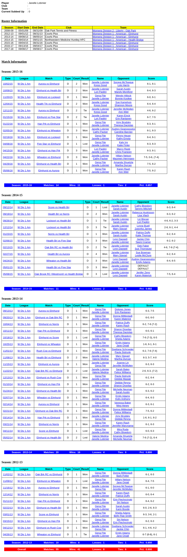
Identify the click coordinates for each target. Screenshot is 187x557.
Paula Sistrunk (123, 352)
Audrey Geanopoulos (123, 129)
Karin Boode (123, 509)
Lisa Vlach (143, 215)
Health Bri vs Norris (58, 214)
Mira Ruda (122, 429)
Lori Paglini (100, 91)
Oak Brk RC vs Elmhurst (48, 370)
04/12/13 (8, 527)
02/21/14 (8, 410)
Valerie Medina (100, 358)
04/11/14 (8, 430)
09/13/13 (8, 310)
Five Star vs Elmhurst (49, 143)
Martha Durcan (123, 165)
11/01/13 (8, 350)
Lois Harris (123, 85)
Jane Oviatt (122, 345)
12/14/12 (8, 494)
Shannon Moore (123, 105)
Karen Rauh (123, 169)
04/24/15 (8, 260)
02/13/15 (8, 247)
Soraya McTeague (124, 82)
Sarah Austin (123, 88)
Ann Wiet (123, 111)
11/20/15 (8, 97)
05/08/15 (8, 274)
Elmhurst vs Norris (49, 324)
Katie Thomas (143, 235)
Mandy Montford (123, 91)
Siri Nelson (123, 502)
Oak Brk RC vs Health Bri (59, 247)
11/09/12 (8, 481)
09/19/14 (8, 214)
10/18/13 (8, 337)
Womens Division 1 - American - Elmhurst (115, 33)
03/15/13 (8, 521)
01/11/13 (8, 501)
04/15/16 (8, 150)
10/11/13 (8, 330)
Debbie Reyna (123, 382)
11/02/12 (8, 474)
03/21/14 (8, 424)
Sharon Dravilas (123, 329)
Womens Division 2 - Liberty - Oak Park (114, 30)
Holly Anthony (122, 398)
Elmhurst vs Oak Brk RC (48, 317)
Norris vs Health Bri (58, 234)
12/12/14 (8, 227)
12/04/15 (8, 103)
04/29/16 (8, 163)
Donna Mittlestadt (122, 316)
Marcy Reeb (123, 149)
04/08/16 (8, 143)
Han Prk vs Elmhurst (49, 123)
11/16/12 (8, 487)
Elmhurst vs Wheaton (49, 130)
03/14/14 (8, 417)
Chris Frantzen (123, 151)
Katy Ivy (123, 142)
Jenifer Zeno (143, 272)
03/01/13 (8, 514)
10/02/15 (8, 83)
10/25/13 (8, 344)
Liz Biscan (143, 219)
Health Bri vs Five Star (58, 240)
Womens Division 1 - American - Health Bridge (118, 39)
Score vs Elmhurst (49, 430)
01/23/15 (8, 234)
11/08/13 (8, 357)
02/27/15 (8, 254)
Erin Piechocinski (122, 499)
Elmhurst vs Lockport (48, 97)
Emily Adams (143, 262)
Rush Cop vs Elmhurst (48, 350)
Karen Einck (123, 115)
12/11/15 (8, 110)
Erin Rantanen (123, 118)
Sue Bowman (143, 252)
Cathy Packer (100, 131)
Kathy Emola (123, 138)
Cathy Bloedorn (143, 205)
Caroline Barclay (123, 131)
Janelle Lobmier (100, 82)
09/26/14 (8, 220)
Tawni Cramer (143, 242)
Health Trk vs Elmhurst (48, 103)
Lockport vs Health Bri (59, 220)
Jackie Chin (143, 239)
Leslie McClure (143, 255)
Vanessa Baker (122, 402)
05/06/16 (8, 170)
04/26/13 (8, 534)
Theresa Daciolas (123, 125)
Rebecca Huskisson (143, 212)
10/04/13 (8, 324)
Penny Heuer (123, 135)
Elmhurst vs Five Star (49, 117)
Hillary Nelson (123, 155)
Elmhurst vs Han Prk (49, 150)
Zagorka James (143, 228)
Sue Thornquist (143, 248)
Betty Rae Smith (123, 515)
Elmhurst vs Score (49, 337)
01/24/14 (8, 390)
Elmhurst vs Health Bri (49, 90)
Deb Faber (143, 245)
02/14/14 (8, 404)
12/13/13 (8, 377)
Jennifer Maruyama (122, 425)
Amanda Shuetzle (123, 162)
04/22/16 (8, 157)
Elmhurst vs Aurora (48, 170)
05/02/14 (8, 437)
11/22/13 (8, 370)
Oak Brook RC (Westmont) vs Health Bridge (59, 274)
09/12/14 (8, 207)
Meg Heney (122, 405)
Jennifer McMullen (123, 109)
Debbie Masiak (122, 378)
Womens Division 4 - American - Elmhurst (115, 48)
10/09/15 (8, 90)
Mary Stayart (120, 228)
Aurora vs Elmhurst (49, 83)
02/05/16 (8, 130)
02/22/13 (8, 507)
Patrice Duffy (143, 232)
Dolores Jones (123, 309)
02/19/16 (8, 137)
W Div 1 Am (24, 83)
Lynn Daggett (120, 239)
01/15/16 (8, 117)
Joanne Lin (123, 362)
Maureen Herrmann (123, 158)
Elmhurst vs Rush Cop (48, 377)
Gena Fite (100, 95)
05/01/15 (8, 267)
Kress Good (100, 85)
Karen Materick (143, 275)
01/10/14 (8, 384)
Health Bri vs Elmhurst (49, 357)
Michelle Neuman (122, 389)
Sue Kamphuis (123, 102)
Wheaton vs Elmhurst (49, 157)
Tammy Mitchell (143, 208)
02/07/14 (8, 397)
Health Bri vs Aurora (59, 254)
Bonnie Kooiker (123, 98)
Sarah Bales (123, 369)
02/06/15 (8, 240)
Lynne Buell (143, 225)
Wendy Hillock (123, 95)
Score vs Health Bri (58, 207)
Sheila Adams (122, 338)
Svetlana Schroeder (123, 349)
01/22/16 (8, 123)
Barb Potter (122, 475)
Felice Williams (122, 372)
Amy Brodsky (123, 122)
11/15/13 (8, 364)
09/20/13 (8, 317)
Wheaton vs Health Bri (58, 260)
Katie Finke (123, 145)
